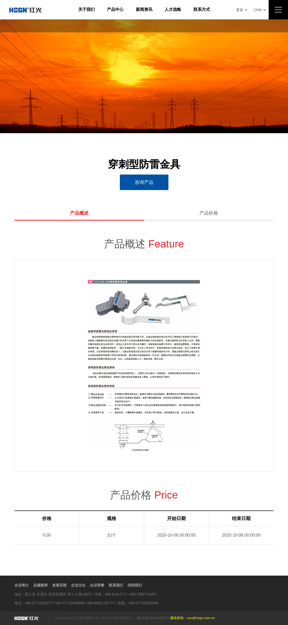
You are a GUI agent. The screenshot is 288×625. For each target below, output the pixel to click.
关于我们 (86, 9)
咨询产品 (144, 182)
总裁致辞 (40, 585)
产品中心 (115, 9)
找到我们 (135, 585)
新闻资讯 (144, 9)
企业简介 (21, 585)
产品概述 (79, 213)
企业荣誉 (97, 585)
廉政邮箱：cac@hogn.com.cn (192, 618)
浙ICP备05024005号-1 (153, 618)
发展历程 (59, 585)
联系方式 (201, 9)
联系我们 (116, 585)
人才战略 (173, 9)
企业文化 (78, 585)
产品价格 (208, 213)
